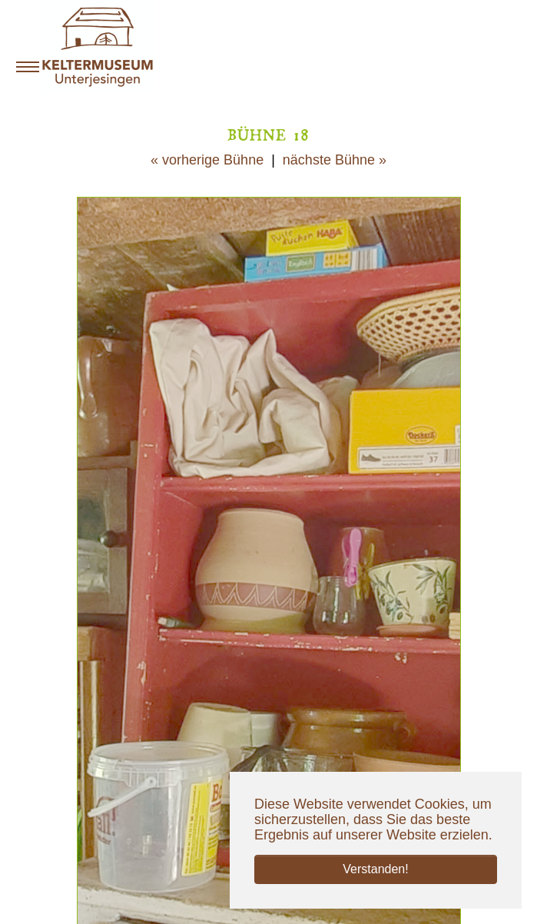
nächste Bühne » (334, 160)
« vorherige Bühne (207, 160)
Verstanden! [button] (375, 869)
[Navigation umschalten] (27, 67)
